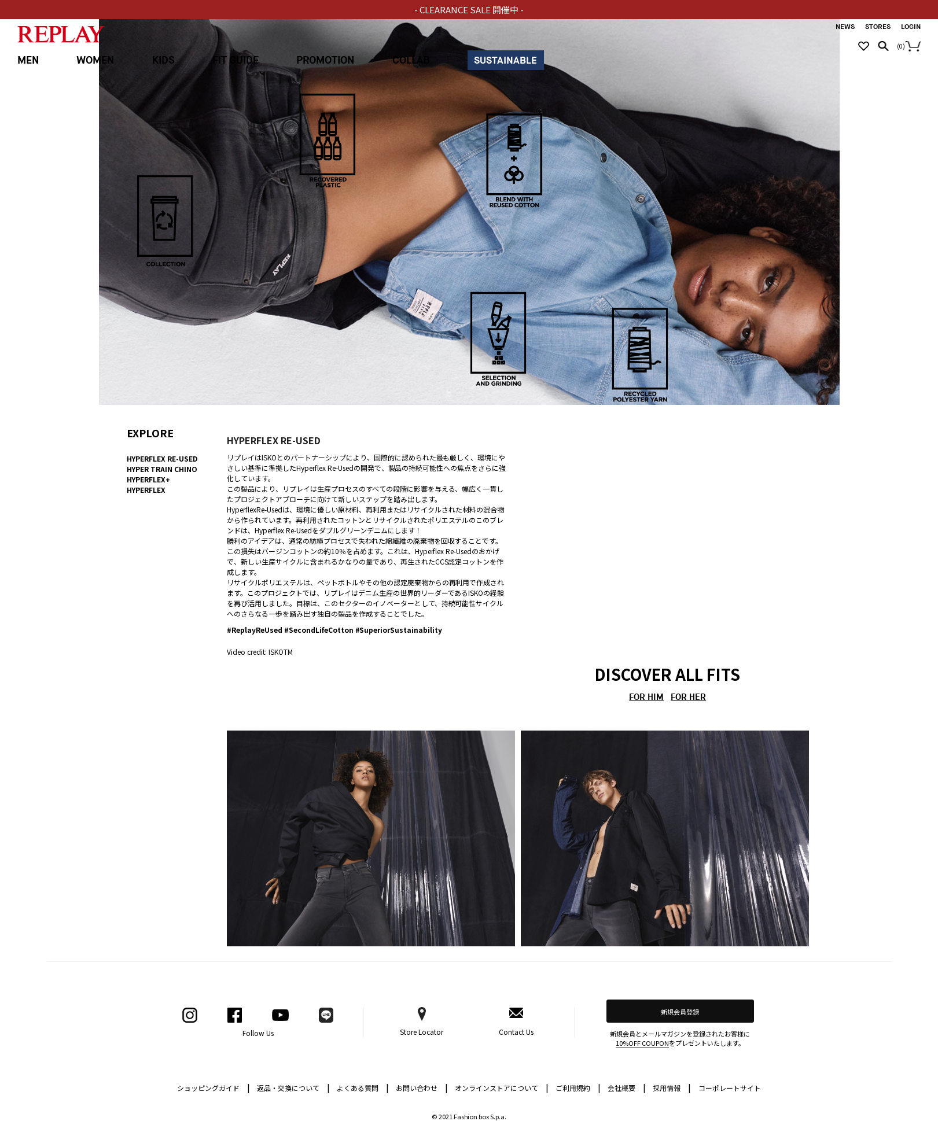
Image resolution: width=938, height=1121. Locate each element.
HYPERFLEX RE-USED (162, 458)
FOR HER (688, 697)
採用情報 (666, 1088)
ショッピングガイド (213, 1087)
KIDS (163, 60)
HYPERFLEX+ (149, 479)
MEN (28, 60)
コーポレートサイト (729, 1088)
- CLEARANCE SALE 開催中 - (469, 9)
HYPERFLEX (146, 490)
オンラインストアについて (502, 1087)
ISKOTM (280, 652)
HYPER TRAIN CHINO (162, 469)
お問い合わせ (422, 1087)
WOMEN (95, 60)
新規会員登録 (680, 1011)
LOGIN (911, 27)
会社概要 (627, 1087)
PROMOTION (325, 60)
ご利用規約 (578, 1087)
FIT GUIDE (235, 60)
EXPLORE (150, 432)
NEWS (845, 27)
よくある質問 (363, 1087)
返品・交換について (293, 1087)
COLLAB (411, 60)
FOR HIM (646, 697)
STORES (878, 27)
